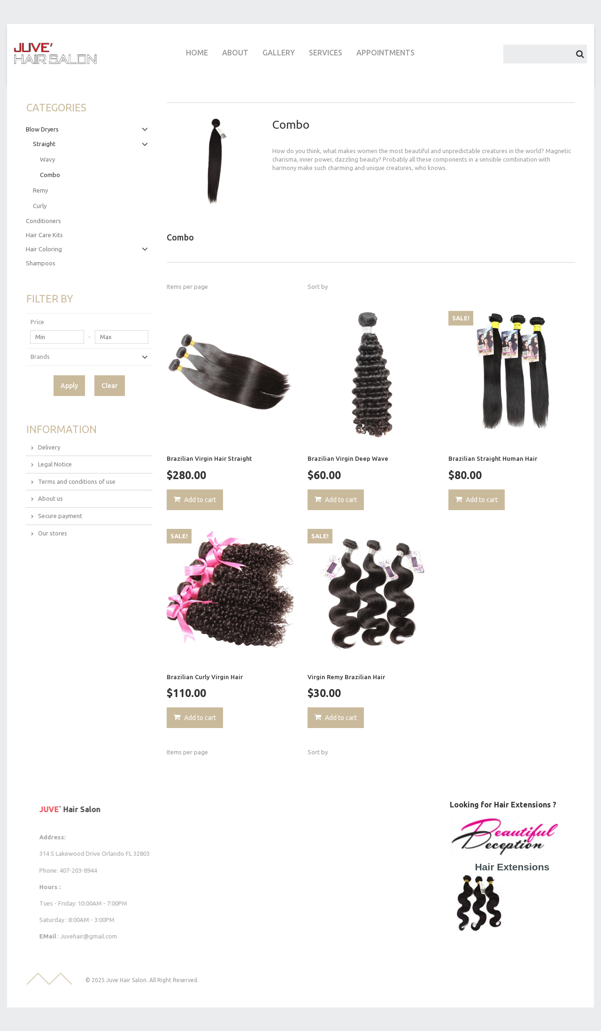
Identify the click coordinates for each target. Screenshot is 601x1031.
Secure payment (60, 515)
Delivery (49, 447)
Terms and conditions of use (77, 481)
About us (50, 498)
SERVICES (325, 52)
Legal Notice (55, 464)
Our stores (52, 533)
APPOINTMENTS (385, 52)
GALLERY (278, 52)
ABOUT (235, 52)
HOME (197, 52)
